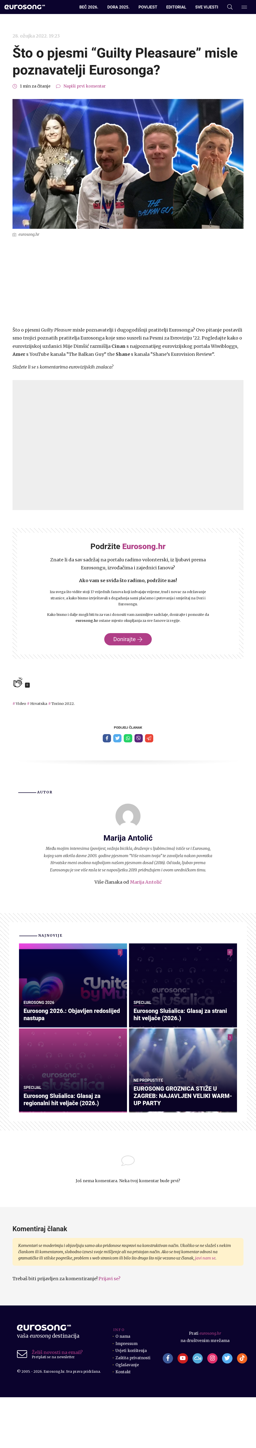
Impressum (127, 1394)
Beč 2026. (88, 7)
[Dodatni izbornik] (244, 7)
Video (21, 703)
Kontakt (124, 1422)
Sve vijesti (206, 7)
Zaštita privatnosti (134, 1408)
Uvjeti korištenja (132, 1401)
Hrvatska (40, 703)
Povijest (147, 7)
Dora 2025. (118, 7)
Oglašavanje (128, 1415)
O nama (123, 1387)
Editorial (176, 7)
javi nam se (205, 1308)
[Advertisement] (128, 282)
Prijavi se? (109, 1329)
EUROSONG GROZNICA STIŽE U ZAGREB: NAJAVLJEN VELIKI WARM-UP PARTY (177, 1146)
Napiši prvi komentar (85, 86)
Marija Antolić (146, 883)
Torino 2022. (65, 703)
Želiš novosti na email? (57, 1403)
